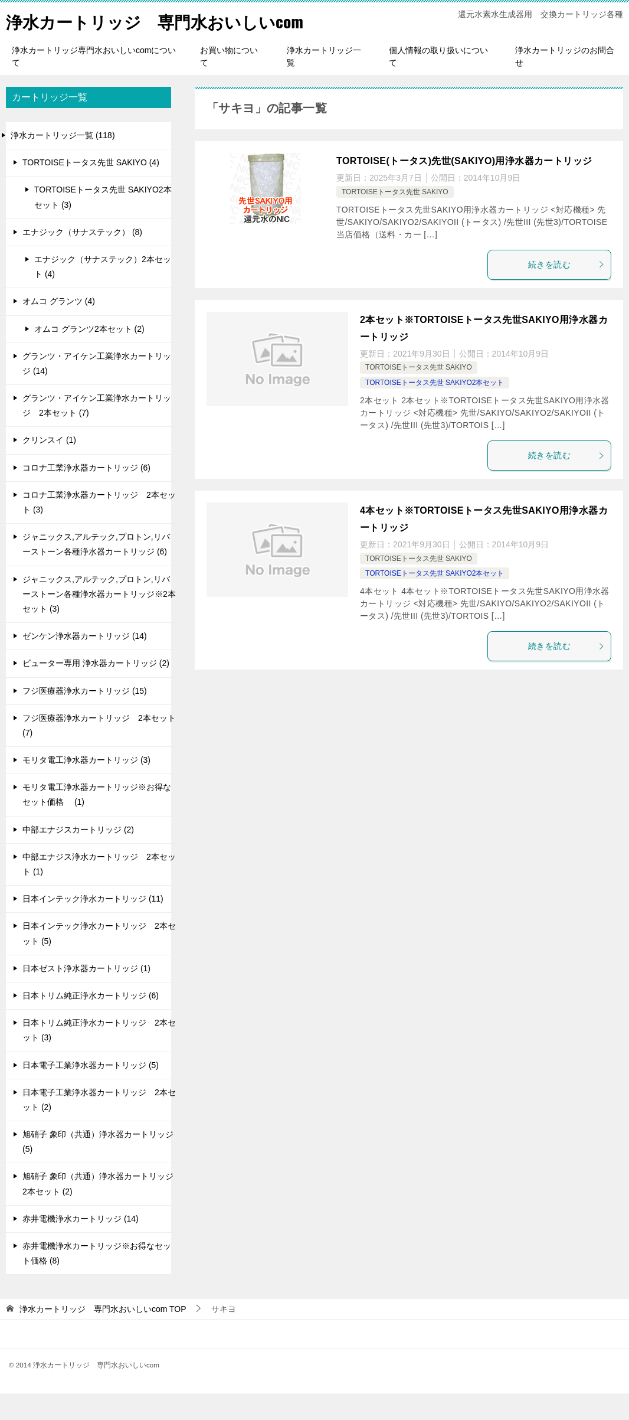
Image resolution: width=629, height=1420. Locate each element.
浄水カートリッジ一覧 (324, 83)
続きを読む (566, 291)
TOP (102, 1335)
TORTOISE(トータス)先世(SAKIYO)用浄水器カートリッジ (464, 187)
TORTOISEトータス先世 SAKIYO (395, 218)
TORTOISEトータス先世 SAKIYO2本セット (434, 409)
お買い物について (229, 83)
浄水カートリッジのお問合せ (564, 83)
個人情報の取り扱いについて (438, 83)
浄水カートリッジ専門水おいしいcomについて (94, 83)
